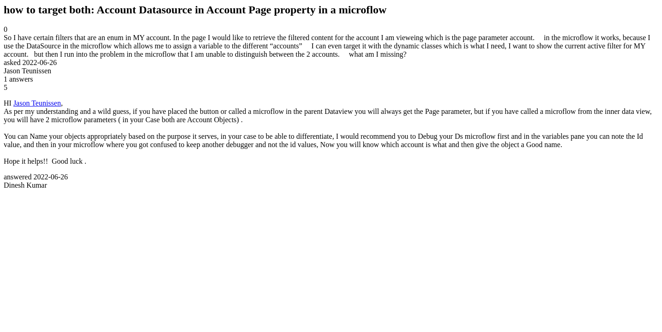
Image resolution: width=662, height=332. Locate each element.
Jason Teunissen (37, 103)
